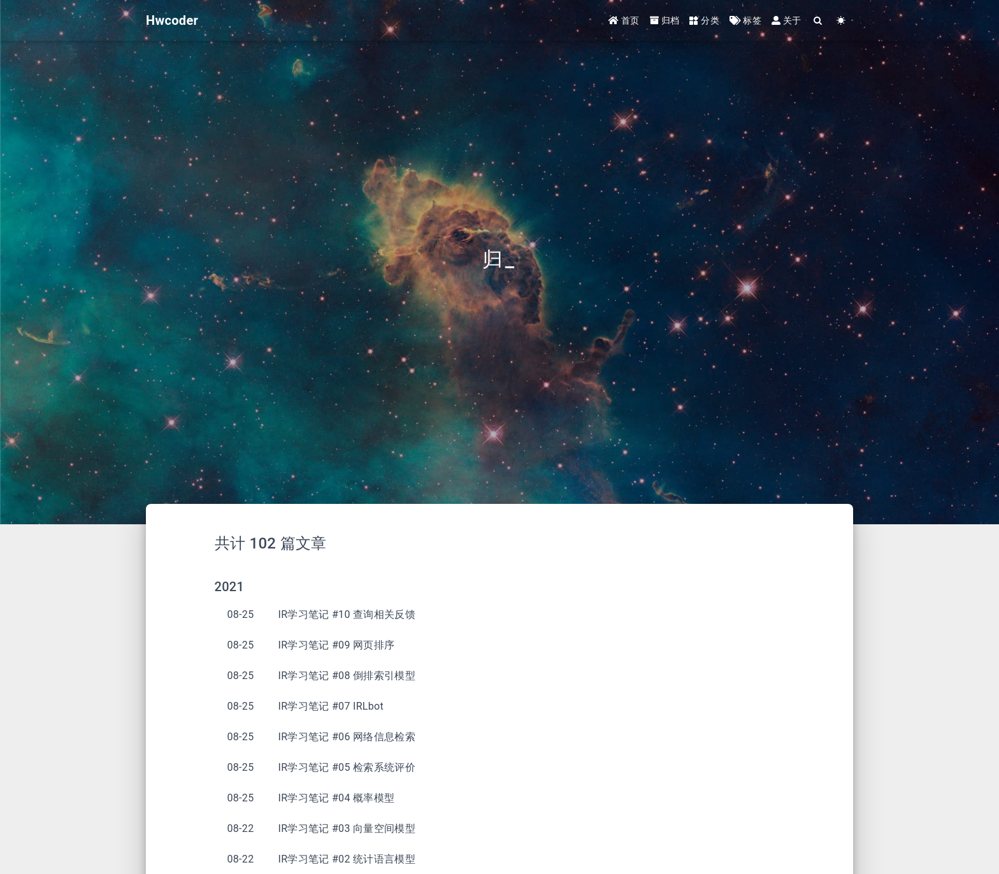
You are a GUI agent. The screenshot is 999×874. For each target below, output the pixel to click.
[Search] (818, 20)
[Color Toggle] (841, 20)
